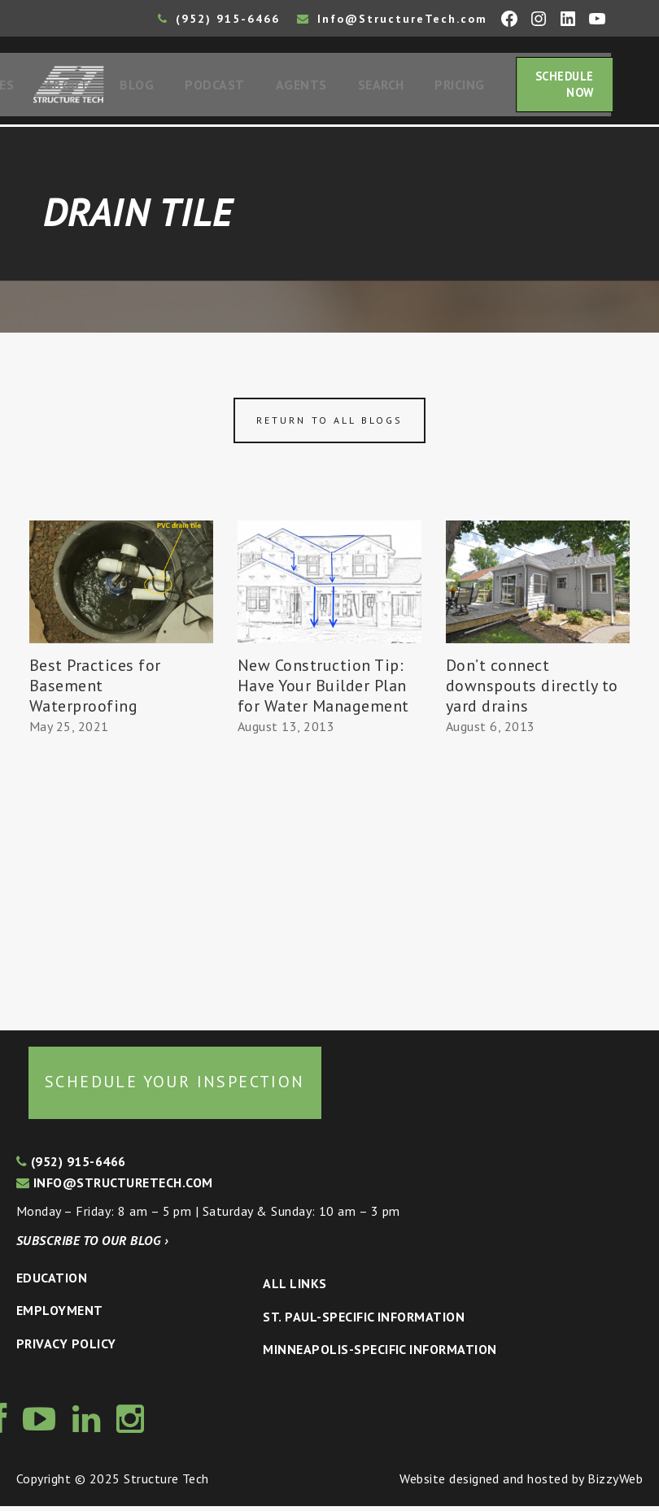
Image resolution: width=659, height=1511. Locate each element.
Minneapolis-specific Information (379, 1354)
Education (51, 1282)
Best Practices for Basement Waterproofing (95, 690)
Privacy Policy (66, 1348)
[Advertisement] (121, 880)
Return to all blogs (329, 425)
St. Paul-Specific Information (364, 1321)
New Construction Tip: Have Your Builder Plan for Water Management (323, 690)
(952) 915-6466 (219, 18)
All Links (294, 1288)
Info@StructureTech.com (392, 18)
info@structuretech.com (114, 1187)
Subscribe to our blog (92, 1245)
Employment (59, 1315)
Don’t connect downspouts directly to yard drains (532, 690)
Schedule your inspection (175, 1086)
